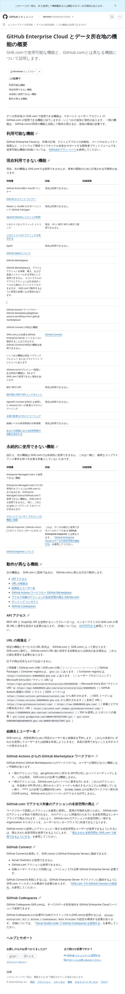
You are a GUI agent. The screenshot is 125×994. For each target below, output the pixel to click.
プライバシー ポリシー (17, 962)
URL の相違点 (20, 583)
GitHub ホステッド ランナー (21, 198)
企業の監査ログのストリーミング (24, 415)
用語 (32, 981)
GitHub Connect (53, 334)
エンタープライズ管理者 (20, 24)
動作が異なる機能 (24, 564)
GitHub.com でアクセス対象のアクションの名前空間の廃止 (52, 804)
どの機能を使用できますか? (72, 24)
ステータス (59, 981)
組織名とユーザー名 (23, 588)
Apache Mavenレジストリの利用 (24, 216)
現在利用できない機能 (28, 160)
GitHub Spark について (18, 253)
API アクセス (19, 579)
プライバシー (44, 981)
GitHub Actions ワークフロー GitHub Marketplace (41, 592)
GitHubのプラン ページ (62, 149)
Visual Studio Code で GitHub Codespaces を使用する (68, 923)
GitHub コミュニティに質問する (82, 955)
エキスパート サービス (86, 981)
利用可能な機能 (22, 133)
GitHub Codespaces (24, 606)
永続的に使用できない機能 (32, 446)
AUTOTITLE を (87, 626)
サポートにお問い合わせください (82, 959)
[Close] (115, 5)
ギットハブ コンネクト (25, 601)
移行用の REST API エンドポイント (24, 394)
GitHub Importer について (20, 551)
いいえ (29, 956)
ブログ (104, 981)
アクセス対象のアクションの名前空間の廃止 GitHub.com (45, 597)
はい (13, 956)
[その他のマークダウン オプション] (39, 71)
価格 (70, 981)
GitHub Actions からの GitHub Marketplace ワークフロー (52, 756)
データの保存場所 (45, 24)
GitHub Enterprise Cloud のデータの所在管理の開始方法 (62, 541)
